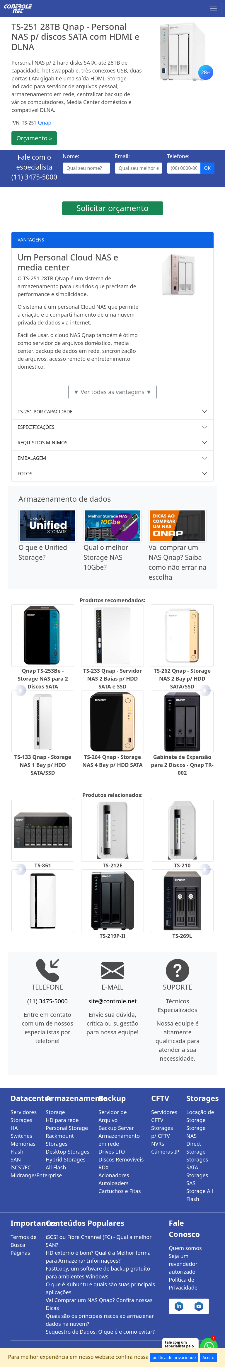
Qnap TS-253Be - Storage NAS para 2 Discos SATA (43, 678)
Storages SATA (197, 1163)
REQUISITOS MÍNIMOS (42, 442)
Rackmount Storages (60, 1139)
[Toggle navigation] (213, 8)
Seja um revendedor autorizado (183, 1263)
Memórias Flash (23, 1147)
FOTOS (25, 473)
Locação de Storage (200, 1116)
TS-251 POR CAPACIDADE (45, 411)
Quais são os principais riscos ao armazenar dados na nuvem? (100, 1319)
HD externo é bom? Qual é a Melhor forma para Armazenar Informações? (98, 1256)
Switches (21, 1135)
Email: (122, 156)
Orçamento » (34, 138)
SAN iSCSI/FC (21, 1163)
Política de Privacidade (183, 1283)
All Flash (56, 1167)
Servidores (24, 1112)
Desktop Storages (67, 1151)
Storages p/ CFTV (162, 1131)
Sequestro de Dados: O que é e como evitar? (100, 1331)
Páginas (20, 1252)
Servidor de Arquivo (112, 1116)
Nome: (71, 156)
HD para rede (62, 1119)
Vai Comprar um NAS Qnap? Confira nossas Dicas (99, 1304)
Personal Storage (67, 1127)
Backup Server (116, 1127)
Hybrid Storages (66, 1159)
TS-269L (182, 935)
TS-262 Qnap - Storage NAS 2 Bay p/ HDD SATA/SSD (182, 678)
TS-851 (43, 865)
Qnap (44, 122)
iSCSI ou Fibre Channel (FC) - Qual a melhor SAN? (99, 1240)
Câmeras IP (165, 1151)
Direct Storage (196, 1147)
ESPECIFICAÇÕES (36, 427)
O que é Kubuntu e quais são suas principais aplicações (100, 1288)
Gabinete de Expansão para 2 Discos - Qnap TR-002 (182, 764)
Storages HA (21, 1123)
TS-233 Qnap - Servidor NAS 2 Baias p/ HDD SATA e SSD (112, 678)
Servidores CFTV (164, 1116)
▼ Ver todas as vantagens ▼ (112, 392)
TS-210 (182, 865)
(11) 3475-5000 (34, 177)
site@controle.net (112, 1001)
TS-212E (112, 865)
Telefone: (178, 156)
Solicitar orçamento (112, 208)
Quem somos (185, 1248)
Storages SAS (197, 1179)
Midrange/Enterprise (25, 1175)
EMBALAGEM (32, 458)
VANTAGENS (31, 240)
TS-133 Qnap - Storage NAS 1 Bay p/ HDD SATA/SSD (42, 764)
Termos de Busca (24, 1240)
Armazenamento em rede (119, 1139)
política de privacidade (174, 1357)
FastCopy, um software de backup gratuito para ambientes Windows (98, 1272)
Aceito (208, 1357)
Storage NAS (196, 1131)
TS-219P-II (112, 935)
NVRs (157, 1143)
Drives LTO (111, 1151)
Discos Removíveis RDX (121, 1163)
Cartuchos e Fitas (119, 1191)
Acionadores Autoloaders (113, 1179)
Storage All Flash (199, 1195)
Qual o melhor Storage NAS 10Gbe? (105, 557)
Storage (55, 1112)
